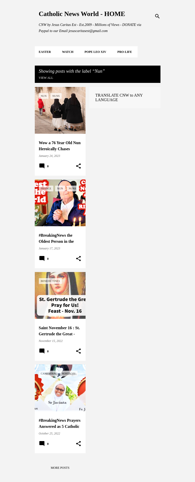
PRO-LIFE (124, 52)
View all (46, 78)
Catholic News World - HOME (82, 14)
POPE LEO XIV (95, 52)
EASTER (45, 52)
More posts (60, 468)
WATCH (67, 52)
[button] (78, 166)
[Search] (157, 16)
